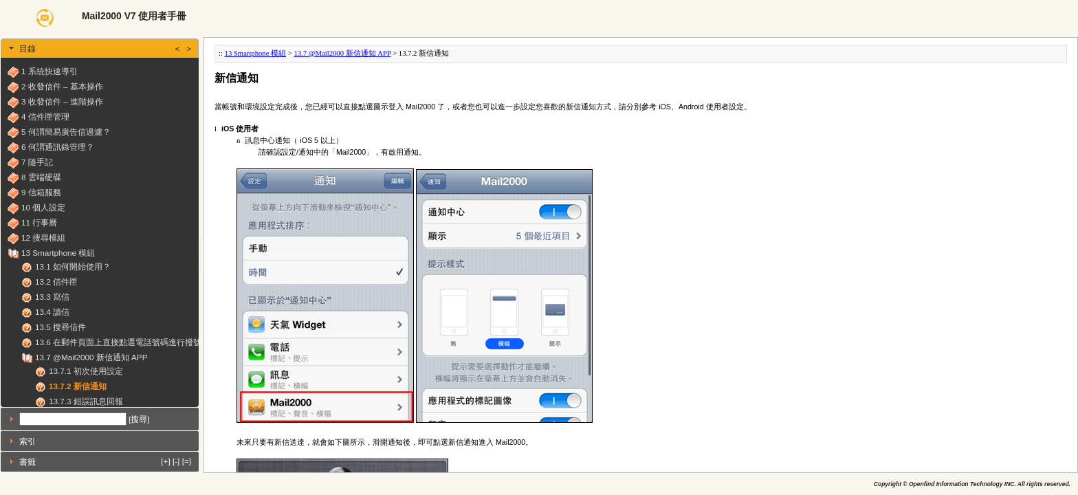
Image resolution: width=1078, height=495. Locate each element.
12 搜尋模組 (43, 237)
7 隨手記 (37, 161)
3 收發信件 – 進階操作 (62, 101)
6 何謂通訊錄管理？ (57, 146)
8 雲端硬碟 (41, 177)
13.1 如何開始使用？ (73, 266)
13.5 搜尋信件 (60, 326)
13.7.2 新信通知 (78, 386)
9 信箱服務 (41, 192)
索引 (27, 441)
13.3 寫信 (52, 296)
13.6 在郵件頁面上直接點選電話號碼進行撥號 (118, 342)
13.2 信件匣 (56, 281)
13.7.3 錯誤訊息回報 (86, 401)
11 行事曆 (39, 222)
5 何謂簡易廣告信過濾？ (66, 131)
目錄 (105, 48)
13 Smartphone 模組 (58, 252)
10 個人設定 (43, 207)
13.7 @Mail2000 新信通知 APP (91, 357)
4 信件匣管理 (45, 116)
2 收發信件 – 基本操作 (62, 86)
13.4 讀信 (52, 311)
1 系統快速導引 (49, 71)
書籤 (105, 461)
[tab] (100, 48)
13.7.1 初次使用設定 (86, 370)
